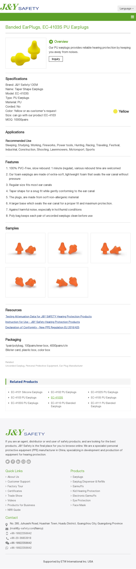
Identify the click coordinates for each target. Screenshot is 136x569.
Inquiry (56, 59)
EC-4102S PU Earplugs (104, 392)
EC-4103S (57, 397)
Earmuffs (78, 486)
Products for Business (21, 505)
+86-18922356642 (21, 533)
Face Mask (79, 505)
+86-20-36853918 (20, 538)
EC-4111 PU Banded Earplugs (103, 405)
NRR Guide (14, 510)
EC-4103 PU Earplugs (23, 397)
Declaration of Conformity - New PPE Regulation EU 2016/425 (42, 327)
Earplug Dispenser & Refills (89, 481)
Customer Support (19, 481)
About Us (13, 477)
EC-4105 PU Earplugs (103, 397)
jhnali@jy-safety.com (22, 528)
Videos (12, 500)
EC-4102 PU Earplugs (63, 392)
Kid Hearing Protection (86, 491)
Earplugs (78, 477)
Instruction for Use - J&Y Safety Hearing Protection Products (42, 322)
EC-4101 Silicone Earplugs (26, 392)
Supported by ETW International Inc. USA (68, 561)
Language (127, 8)
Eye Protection (82, 500)
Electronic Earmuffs (84, 495)
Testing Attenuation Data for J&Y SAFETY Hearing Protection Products (48, 316)
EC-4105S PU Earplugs (24, 403)
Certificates (15, 491)
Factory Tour (15, 486)
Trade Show (15, 495)
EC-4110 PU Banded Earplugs (63, 405)
